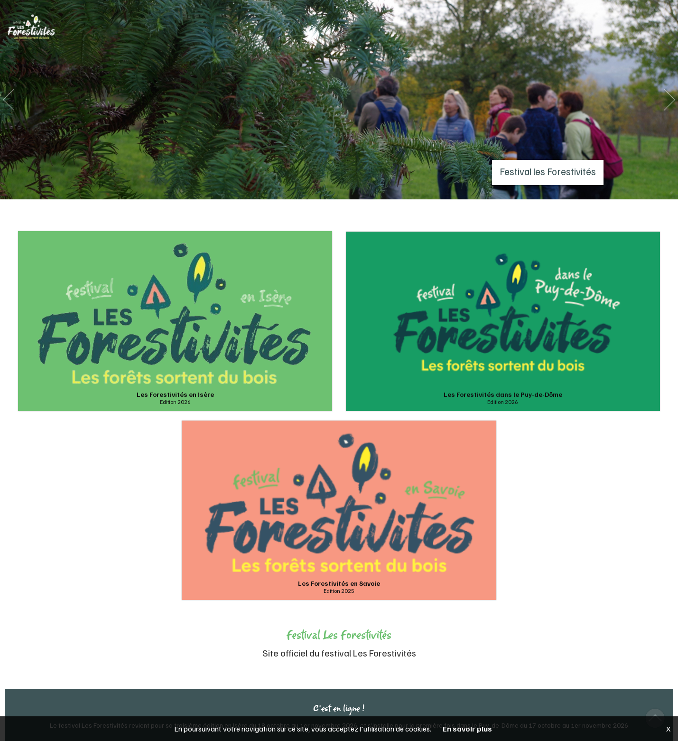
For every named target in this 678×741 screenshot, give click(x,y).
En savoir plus (467, 728)
